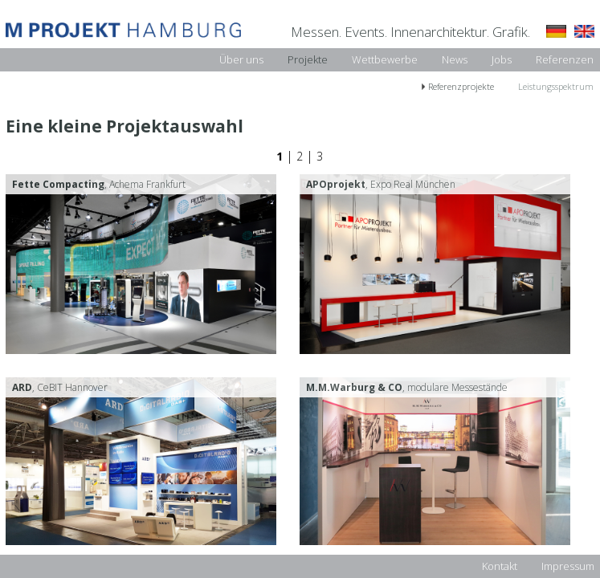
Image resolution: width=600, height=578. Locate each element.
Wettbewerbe (385, 59)
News (454, 59)
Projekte (308, 59)
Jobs (502, 59)
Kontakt (499, 566)
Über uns (241, 59)
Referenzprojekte (461, 86)
